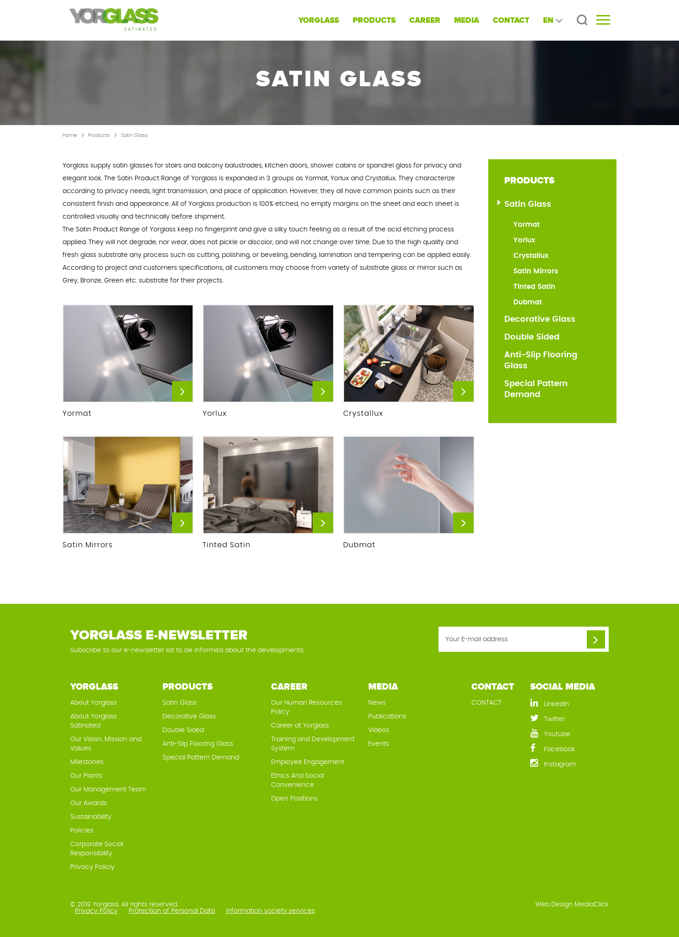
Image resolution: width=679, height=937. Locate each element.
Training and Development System (313, 744)
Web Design (554, 904)
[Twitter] (569, 718)
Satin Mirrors (535, 271)
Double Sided (531, 337)
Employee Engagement (308, 762)
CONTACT (511, 20)
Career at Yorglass (300, 725)
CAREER (424, 20)
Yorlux (524, 240)
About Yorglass (93, 703)
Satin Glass (134, 135)
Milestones (87, 762)
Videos (378, 730)
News (377, 703)
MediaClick (592, 904)
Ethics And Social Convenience (297, 780)
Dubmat (527, 302)
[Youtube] (569, 733)
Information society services (270, 911)
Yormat (526, 224)
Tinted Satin (534, 286)
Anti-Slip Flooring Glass (540, 360)
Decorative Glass (539, 319)
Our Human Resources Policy (306, 707)
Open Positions (294, 799)
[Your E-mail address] (524, 639)
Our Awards (88, 803)
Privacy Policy (96, 911)
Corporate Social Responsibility (96, 849)
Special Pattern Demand (536, 389)
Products (99, 135)
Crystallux (530, 255)
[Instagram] (569, 763)
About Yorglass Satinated (93, 721)
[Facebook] (569, 748)
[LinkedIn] (569, 703)
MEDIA (466, 20)
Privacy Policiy (92, 867)
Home (70, 135)
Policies (82, 830)
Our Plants (86, 776)
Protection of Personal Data (172, 911)
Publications (387, 716)
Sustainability (90, 817)
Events (378, 744)
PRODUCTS (374, 20)
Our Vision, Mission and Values (105, 744)
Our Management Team (108, 789)
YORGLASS (318, 20)
